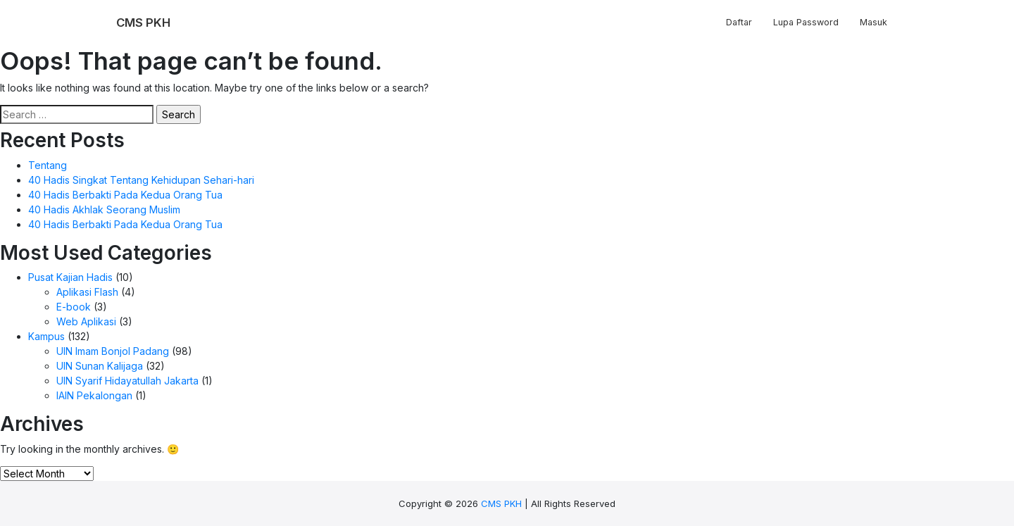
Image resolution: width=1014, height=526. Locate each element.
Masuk (873, 22)
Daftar (739, 22)
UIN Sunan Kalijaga (99, 366)
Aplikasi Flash (87, 292)
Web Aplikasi (86, 321)
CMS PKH (501, 503)
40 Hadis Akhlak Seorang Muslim (104, 209)
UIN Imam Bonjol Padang (112, 351)
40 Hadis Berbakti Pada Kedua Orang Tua (125, 195)
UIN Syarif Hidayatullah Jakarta (127, 381)
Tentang (47, 165)
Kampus (46, 336)
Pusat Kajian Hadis (70, 277)
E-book (73, 307)
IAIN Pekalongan (94, 395)
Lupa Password (806, 22)
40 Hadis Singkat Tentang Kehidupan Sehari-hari (141, 180)
